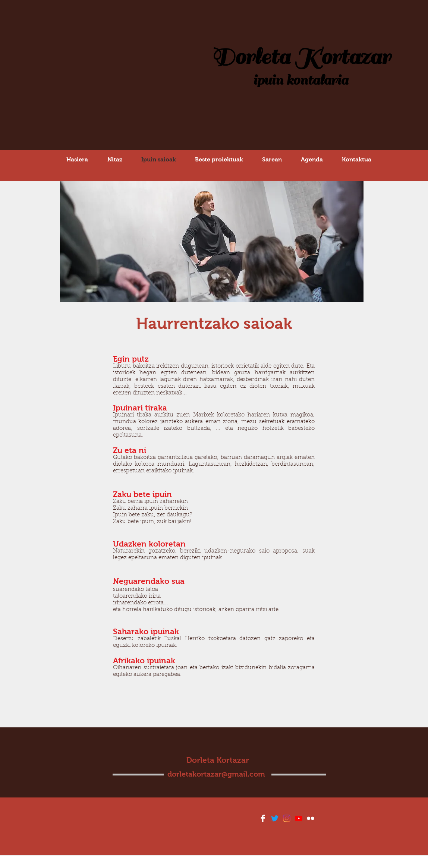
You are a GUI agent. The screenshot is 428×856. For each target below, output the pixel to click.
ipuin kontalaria (300, 80)
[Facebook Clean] (263, 818)
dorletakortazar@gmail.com (216, 774)
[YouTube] (298, 818)
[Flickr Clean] (310, 818)
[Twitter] (274, 818)
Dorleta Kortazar (300, 57)
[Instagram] (286, 818)
